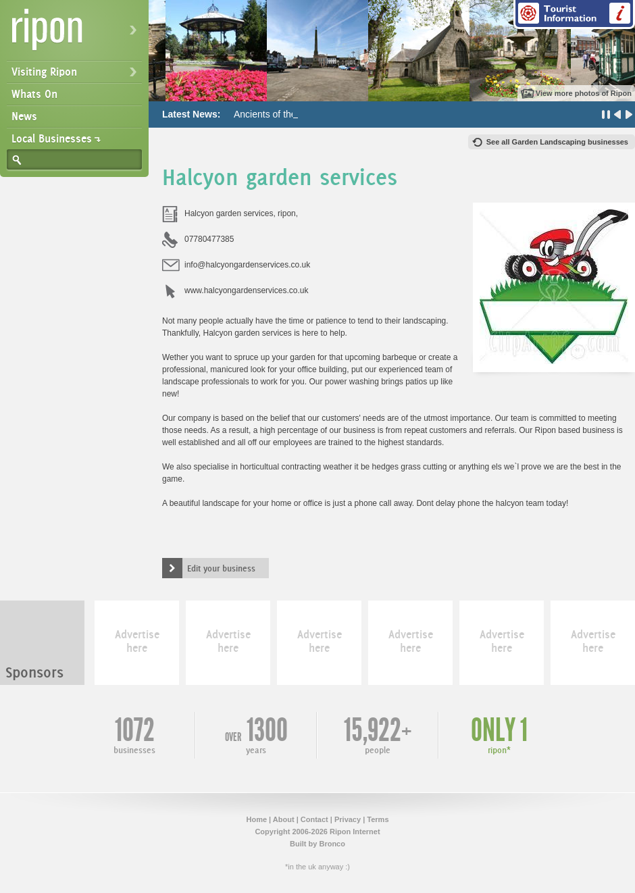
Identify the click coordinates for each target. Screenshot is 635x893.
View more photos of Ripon (584, 93)
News (24, 116)
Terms (377, 819)
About (284, 819)
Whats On (34, 94)
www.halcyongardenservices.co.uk (246, 290)
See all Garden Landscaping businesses (557, 142)
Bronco (332, 844)
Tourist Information (574, 14)
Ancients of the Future (280, 114)
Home (256, 819)
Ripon (77, 34)
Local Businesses (51, 138)
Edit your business (221, 568)
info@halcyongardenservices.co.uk (247, 265)
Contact (314, 819)
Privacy (347, 819)
